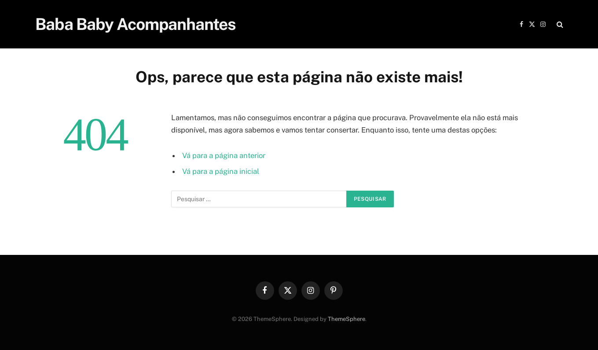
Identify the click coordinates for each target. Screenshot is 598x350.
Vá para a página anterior (223, 155)
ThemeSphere (346, 319)
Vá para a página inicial (220, 171)
